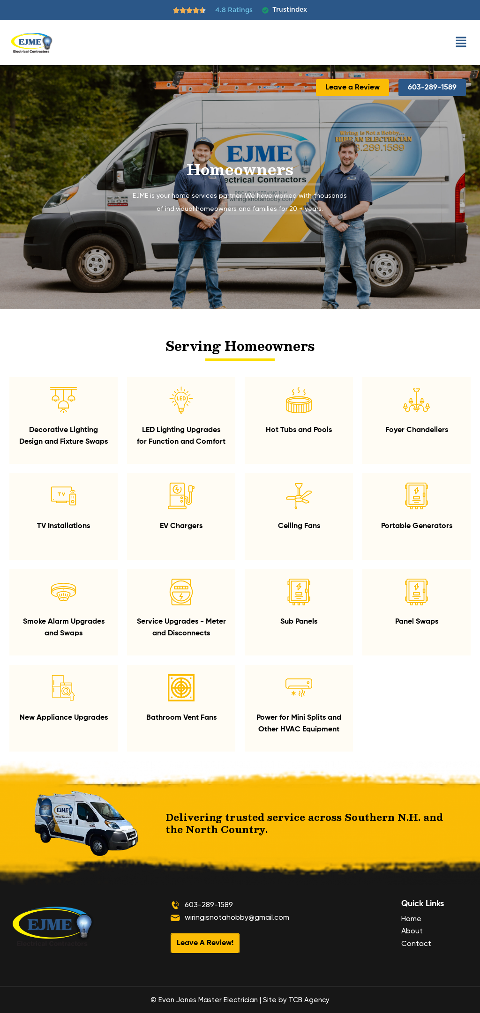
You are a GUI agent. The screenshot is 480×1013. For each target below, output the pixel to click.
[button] (461, 42)
